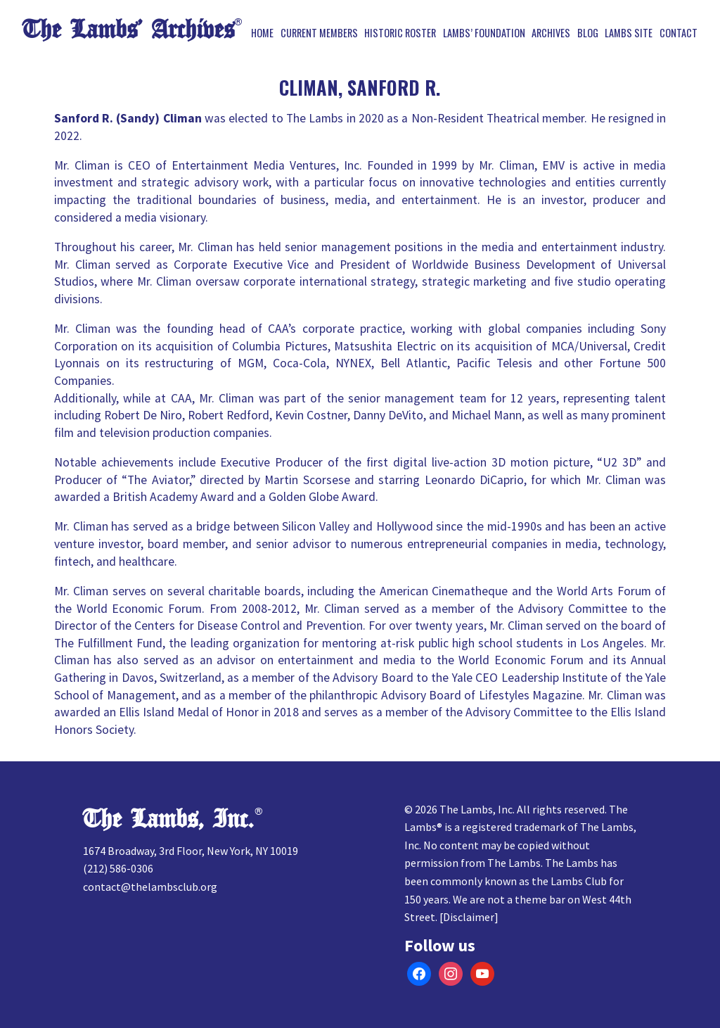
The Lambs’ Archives (128, 30)
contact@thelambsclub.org (150, 887)
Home (262, 33)
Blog (587, 33)
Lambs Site (628, 33)
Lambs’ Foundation (484, 33)
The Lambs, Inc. (168, 819)
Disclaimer (468, 917)
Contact (679, 33)
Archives (551, 33)
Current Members (319, 33)
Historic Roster (400, 33)
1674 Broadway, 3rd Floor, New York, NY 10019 (190, 851)
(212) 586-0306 (118, 868)
